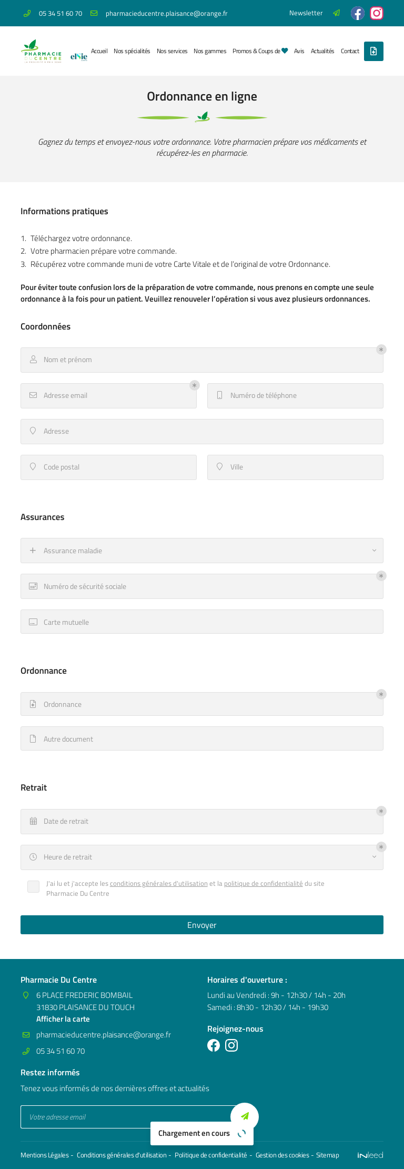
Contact (350, 51)
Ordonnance (55, 704)
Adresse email (57, 395)
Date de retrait (58, 821)
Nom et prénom (60, 359)
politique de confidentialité (263, 883)
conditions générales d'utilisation (159, 883)
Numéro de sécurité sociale (77, 586)
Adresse (48, 431)
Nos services (172, 51)
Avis (299, 51)
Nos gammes (210, 51)
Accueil (99, 51)
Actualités (323, 51)
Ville (229, 467)
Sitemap (327, 1155)
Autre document (60, 739)
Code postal (53, 467)
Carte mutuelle (58, 622)
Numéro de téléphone (256, 395)
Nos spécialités (132, 51)
